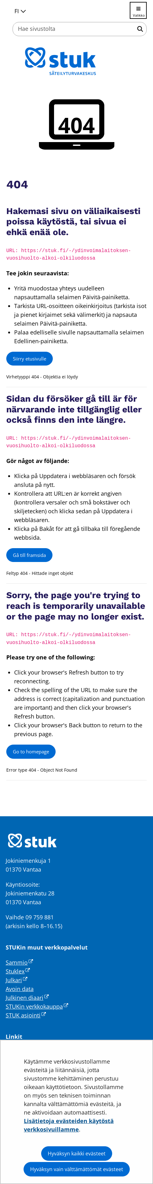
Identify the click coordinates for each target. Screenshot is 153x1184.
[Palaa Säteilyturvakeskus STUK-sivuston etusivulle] (76, 61)
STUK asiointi (26, 1015)
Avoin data (20, 989)
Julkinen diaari (27, 997)
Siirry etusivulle (29, 358)
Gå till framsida (29, 555)
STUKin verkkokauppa (37, 1006)
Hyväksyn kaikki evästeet (77, 1153)
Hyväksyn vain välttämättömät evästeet (76, 1169)
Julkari (16, 980)
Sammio (19, 962)
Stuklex (18, 971)
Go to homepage (31, 751)
